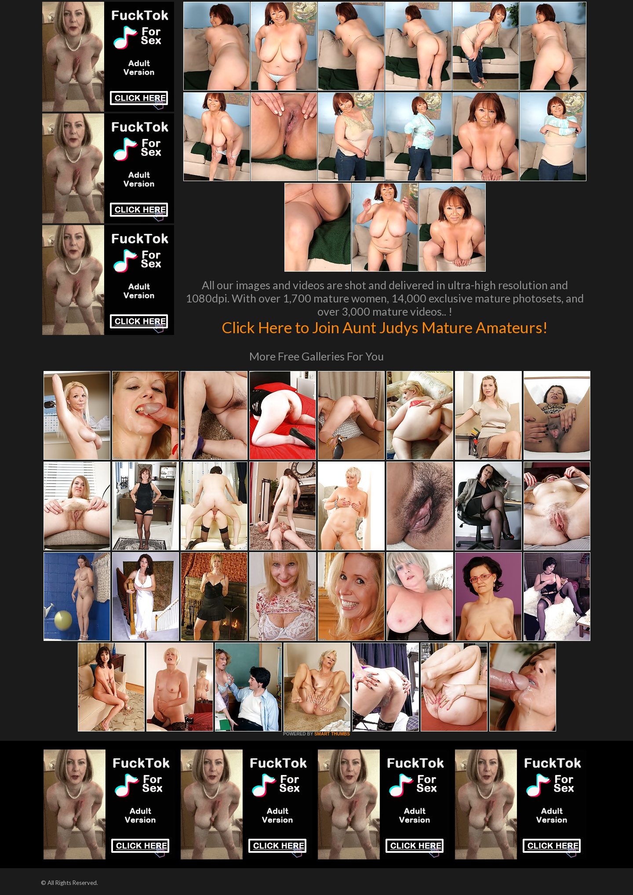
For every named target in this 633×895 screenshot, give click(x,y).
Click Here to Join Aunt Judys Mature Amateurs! (385, 327)
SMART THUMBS (332, 733)
